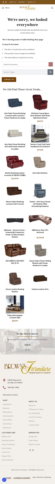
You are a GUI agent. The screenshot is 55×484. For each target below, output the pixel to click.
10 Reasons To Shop (36, 409)
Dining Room (7, 412)
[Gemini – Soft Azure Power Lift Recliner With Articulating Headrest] (40, 191)
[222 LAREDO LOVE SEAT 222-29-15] (15, 250)
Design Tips (33, 436)
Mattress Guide (34, 444)
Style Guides (33, 440)
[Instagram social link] (5, 2)
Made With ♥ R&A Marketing (42, 477)
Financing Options (8, 440)
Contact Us (6, 452)
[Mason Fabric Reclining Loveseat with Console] (15, 191)
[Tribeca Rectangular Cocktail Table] (15, 304)
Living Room (7, 404)
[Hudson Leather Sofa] (40, 278)
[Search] (52, 8)
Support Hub (6, 456)
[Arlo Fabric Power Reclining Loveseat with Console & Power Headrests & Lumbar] (15, 102)
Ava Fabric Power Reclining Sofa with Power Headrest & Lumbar (15, 146)
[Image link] (27, 368)
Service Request (7, 460)
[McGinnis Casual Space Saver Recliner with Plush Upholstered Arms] (40, 102)
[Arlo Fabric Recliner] (40, 162)
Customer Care (8, 433)
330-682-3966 (13, 387)
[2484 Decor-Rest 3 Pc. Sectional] (40, 219)
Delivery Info (6, 436)
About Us (33, 401)
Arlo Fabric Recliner (40, 173)
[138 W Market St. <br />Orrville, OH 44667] (4, 380)
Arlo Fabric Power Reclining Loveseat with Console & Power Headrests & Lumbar (14, 115)
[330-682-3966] (4, 387)
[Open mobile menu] (6, 8)
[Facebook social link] (3, 2)
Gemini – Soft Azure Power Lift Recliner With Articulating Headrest (40, 204)
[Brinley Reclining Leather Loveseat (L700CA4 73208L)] (15, 162)
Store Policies (7, 448)
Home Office (7, 420)
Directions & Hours (10, 395)
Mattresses (7, 428)
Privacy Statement (8, 444)
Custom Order (34, 425)
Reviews (32, 421)
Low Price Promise (35, 417)
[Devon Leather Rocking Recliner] (15, 278)
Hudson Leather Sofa (40, 289)
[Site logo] (27, 7)
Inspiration (34, 433)
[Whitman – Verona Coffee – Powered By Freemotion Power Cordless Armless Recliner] (15, 219)
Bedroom (6, 408)
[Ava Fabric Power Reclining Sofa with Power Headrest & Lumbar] (15, 133)
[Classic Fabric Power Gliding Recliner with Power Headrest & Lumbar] (40, 250)
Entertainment (8, 416)
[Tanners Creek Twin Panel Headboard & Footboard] (40, 133)
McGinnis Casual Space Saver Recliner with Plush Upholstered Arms (40, 115)
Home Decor (7, 424)
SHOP (5, 400)
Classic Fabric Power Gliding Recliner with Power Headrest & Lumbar (40, 263)
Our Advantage (34, 413)
